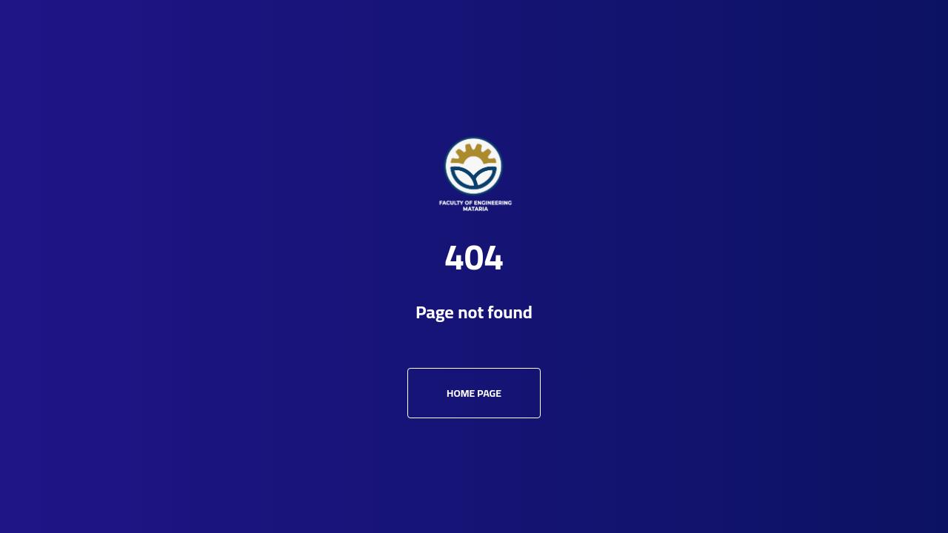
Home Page (474, 393)
